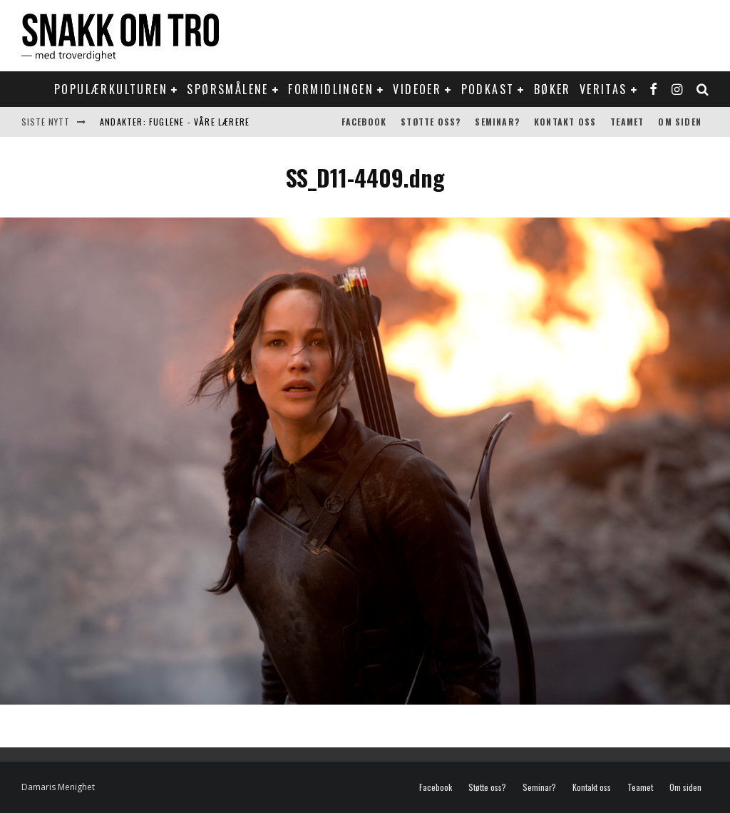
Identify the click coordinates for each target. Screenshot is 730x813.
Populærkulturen (111, 89)
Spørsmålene (227, 89)
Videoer (417, 89)
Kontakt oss (565, 122)
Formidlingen (331, 89)
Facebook (364, 122)
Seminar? (497, 122)
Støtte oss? (431, 122)
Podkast (488, 89)
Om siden (679, 122)
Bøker (552, 89)
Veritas (603, 89)
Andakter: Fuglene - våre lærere (175, 122)
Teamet (627, 122)
